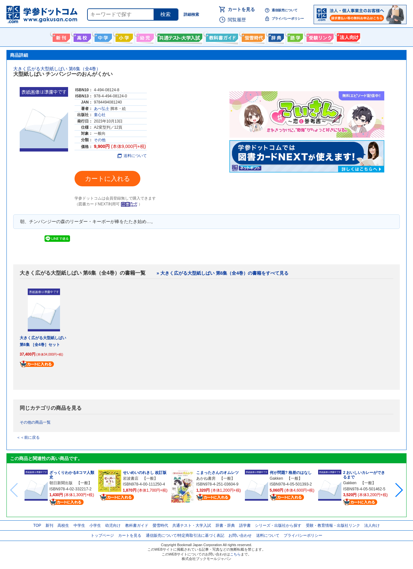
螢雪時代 (252, 36)
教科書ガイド (221, 36)
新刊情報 (60, 36)
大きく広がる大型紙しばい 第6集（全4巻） (57, 68)
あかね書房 (206, 478)
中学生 (79, 525)
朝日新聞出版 (61, 483)
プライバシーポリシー (288, 18)
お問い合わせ (240, 535)
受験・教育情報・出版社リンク (333, 525)
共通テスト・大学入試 (179, 36)
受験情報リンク (319, 36)
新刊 (49, 525)
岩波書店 (130, 478)
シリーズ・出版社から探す (278, 525)
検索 (165, 14)
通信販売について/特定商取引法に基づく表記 (185, 535)
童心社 (100, 115)
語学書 (294, 36)
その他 (100, 140)
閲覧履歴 (237, 19)
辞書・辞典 (225, 525)
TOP (37, 525)
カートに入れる (107, 178)
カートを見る (241, 9)
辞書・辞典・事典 (275, 36)
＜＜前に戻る (28, 437)
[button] (398, 490)
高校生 (63, 525)
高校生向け (81, 36)
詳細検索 (191, 14)
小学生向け (123, 36)
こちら (235, 554)
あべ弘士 (101, 108)
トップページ (102, 535)
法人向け (347, 36)
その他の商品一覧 (35, 422)
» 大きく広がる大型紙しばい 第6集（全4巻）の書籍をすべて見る (222, 273)
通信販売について (284, 10)
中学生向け (102, 36)
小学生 (95, 525)
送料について (132, 155)
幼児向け (144, 36)
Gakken (276, 478)
